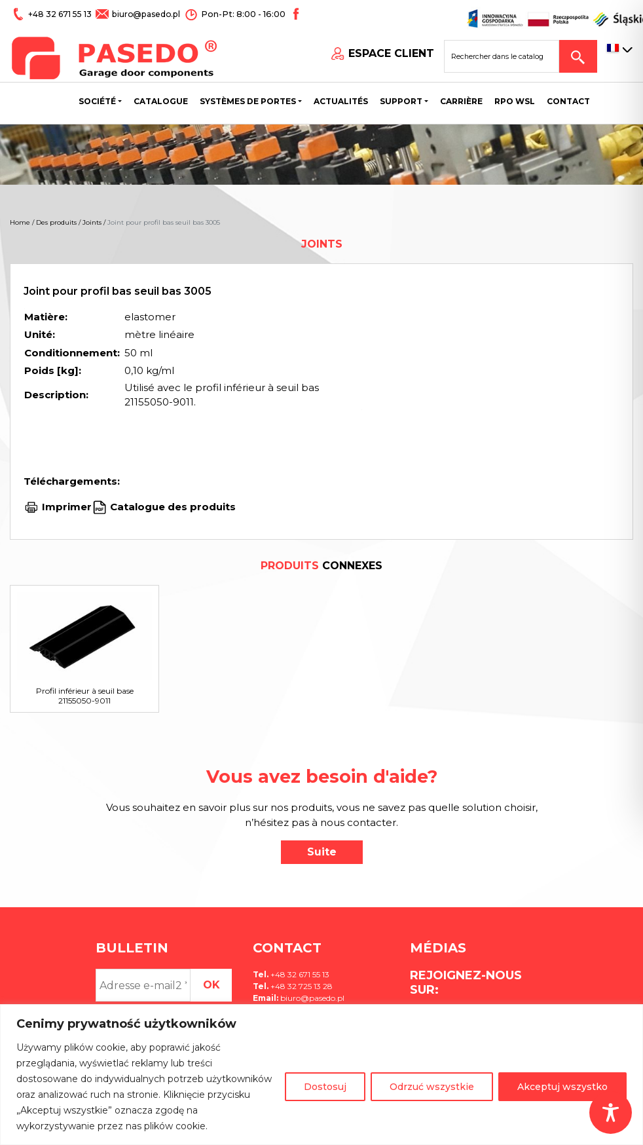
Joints (92, 222)
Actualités (341, 101)
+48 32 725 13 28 (300, 986)
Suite (322, 852)
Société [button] (97, 101)
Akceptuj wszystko (562, 1087)
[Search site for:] (506, 56)
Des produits (56, 222)
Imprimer (67, 506)
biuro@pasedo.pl (144, 14)
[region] (321, 1074)
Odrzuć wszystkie (432, 1087)
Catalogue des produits (171, 506)
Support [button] (401, 101)
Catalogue (161, 101)
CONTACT (568, 101)
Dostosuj (325, 1087)
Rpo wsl (514, 101)
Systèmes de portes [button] (248, 101)
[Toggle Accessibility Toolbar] (610, 1112)
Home (20, 222)
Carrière (461, 101)
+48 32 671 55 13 (60, 14)
